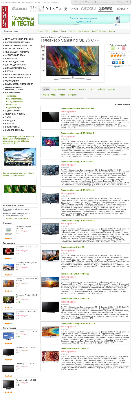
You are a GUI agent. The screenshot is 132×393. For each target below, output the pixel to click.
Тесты (48, 31)
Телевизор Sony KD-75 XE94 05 (75, 299)
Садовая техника (14, 130)
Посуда (9, 71)
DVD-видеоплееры (14, 99)
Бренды (112, 31)
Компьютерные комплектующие (14, 88)
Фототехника (12, 81)
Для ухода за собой (15, 65)
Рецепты (72, 31)
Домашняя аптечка (15, 68)
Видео (94, 31)
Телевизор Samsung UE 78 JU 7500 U (77, 190)
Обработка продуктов (17, 49)
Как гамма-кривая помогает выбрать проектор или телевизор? (18, 174)
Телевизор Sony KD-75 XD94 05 (75, 274)
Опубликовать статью (51, 2)
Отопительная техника (17, 78)
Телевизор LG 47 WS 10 (25, 364)
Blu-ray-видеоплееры (15, 102)
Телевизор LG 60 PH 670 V (26, 331)
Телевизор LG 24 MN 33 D (26, 380)
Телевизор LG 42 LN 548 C (26, 347)
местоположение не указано (106, 2)
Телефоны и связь (15, 114)
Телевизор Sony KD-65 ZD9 (73, 247)
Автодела (10, 120)
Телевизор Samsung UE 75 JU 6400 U (77, 220)
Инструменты (12, 127)
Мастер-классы (83, 31)
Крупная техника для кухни (19, 39)
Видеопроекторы (13, 108)
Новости (40, 31)
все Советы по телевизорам (17, 218)
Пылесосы (11, 58)
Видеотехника (54, 37)
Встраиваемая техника (17, 42)
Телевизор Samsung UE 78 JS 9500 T (77, 133)
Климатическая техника (18, 74)
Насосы (9, 124)
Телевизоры (66, 37)
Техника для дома (14, 62)
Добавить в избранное (11, 2)
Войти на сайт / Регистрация (85, 2)
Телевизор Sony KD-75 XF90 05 (75, 348)
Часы (8, 117)
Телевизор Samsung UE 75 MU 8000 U (78, 323)
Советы (63, 31)
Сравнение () (123, 2)
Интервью (102, 31)
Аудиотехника (12, 111)
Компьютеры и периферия (19, 84)
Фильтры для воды (15, 55)
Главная (43, 37)
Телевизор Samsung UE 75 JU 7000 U (77, 162)
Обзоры (55, 31)
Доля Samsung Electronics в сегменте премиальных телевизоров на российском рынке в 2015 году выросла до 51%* (19, 140)
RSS (38, 2)
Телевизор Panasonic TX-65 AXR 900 (77, 108)
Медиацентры (12, 105)
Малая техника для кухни (18, 45)
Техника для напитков (17, 52)
